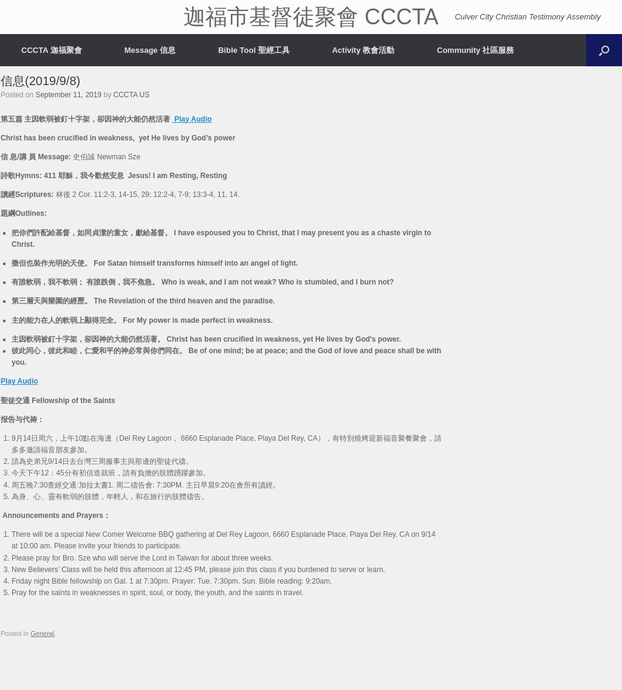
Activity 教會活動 (363, 50)
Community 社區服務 (475, 50)
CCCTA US (132, 95)
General (42, 633)
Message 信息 (150, 50)
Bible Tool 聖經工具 (253, 50)
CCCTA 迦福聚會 (51, 50)
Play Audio (192, 119)
